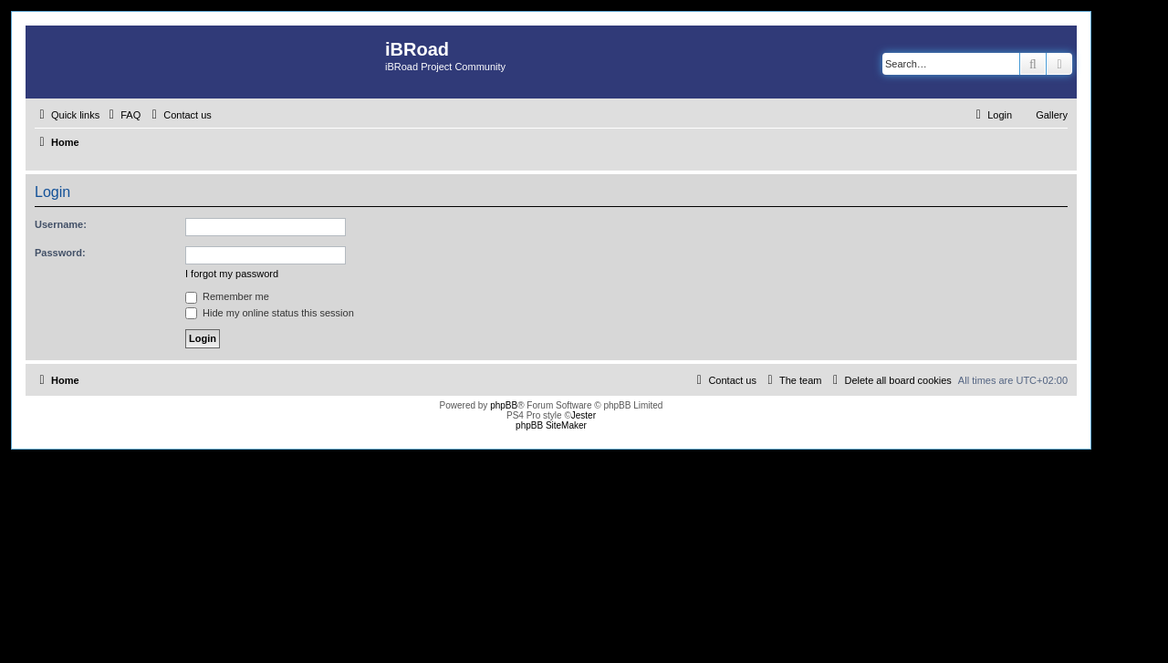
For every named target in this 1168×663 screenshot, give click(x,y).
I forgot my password (231, 273)
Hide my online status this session (269, 312)
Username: (61, 224)
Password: (60, 252)
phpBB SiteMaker (551, 425)
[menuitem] (122, 115)
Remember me (227, 296)
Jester (583, 415)
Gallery (1052, 114)
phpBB (503, 405)
